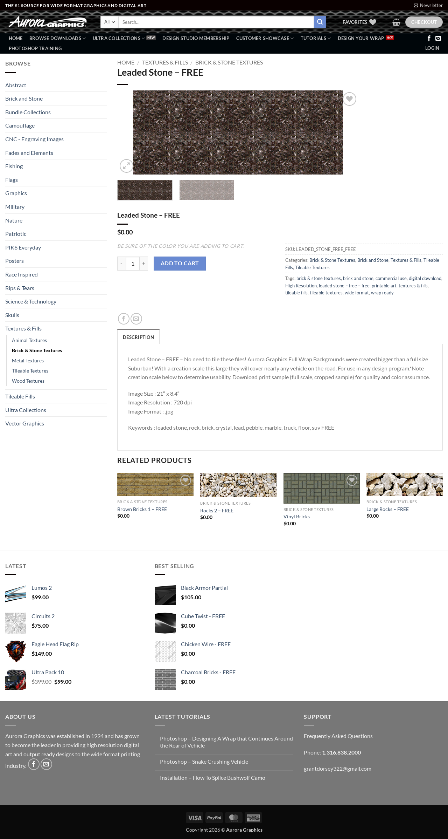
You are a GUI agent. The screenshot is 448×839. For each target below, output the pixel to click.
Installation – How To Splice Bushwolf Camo (212, 777)
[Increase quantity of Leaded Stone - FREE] (144, 264)
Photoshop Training (35, 48)
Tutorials (316, 38)
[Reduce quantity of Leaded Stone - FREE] (121, 264)
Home (16, 38)
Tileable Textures (30, 371)
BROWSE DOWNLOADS (57, 38)
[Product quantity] (133, 264)
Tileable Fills (20, 396)
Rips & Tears (19, 288)
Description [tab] (138, 337)
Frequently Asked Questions (338, 735)
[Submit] (320, 22)
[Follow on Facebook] (429, 38)
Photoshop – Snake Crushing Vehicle (204, 761)
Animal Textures (29, 340)
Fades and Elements (29, 152)
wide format (357, 292)
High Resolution (301, 285)
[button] (428, 5)
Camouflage (20, 125)
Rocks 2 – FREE (216, 510)
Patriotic (15, 233)
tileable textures (326, 292)
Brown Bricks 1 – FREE (142, 509)
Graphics (16, 193)
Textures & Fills (23, 328)
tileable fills (296, 292)
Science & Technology (30, 301)
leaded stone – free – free (344, 285)
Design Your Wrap (361, 38)
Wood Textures (28, 381)
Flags (11, 179)
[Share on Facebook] (124, 319)
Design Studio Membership (195, 38)
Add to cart (180, 263)
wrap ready (382, 292)
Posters (14, 260)
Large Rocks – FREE (387, 509)
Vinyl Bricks (297, 516)
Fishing (14, 166)
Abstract (15, 85)
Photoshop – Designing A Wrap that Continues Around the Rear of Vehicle (226, 741)
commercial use (391, 278)
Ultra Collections (119, 38)
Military (14, 206)
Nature (13, 220)
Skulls (12, 315)
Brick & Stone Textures (37, 350)
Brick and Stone (24, 98)
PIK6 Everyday (23, 247)
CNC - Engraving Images (34, 139)
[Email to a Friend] (136, 319)
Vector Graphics (24, 423)
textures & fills (413, 285)
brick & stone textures (318, 278)
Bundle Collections (28, 112)
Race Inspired (21, 274)
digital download (425, 278)
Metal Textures (28, 360)
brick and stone (358, 278)
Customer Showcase (265, 38)
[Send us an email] (438, 38)
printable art (384, 285)
